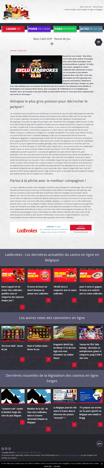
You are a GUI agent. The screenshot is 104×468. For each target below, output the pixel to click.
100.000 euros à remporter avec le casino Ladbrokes (65, 293)
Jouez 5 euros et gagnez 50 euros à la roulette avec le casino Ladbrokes (90, 293)
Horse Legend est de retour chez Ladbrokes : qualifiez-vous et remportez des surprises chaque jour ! (12, 296)
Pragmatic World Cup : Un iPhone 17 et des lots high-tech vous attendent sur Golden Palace (64, 354)
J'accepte (57, 466)
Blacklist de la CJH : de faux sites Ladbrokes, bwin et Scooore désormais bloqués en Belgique (37, 418)
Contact (19, 456)
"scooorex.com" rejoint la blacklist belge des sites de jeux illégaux (12, 415)
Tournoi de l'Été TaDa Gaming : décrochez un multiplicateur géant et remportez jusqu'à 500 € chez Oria (90, 354)
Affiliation (26, 456)
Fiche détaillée (81, 235)
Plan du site (36, 456)
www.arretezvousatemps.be (69, 458)
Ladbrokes (80, 231)
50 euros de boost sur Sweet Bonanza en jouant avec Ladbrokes (37, 293)
